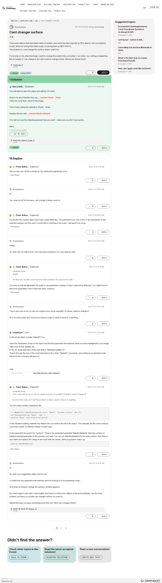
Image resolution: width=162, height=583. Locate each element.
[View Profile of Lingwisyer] (18, 332)
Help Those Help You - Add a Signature (46, 373)
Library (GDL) (26, 73)
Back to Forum (18, 557)
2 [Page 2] (60, 528)
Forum (22, 4)
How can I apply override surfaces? (134, 68)
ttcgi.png (17, 65)
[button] (88, 72)
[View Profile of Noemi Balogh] (99, 27)
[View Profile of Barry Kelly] (18, 86)
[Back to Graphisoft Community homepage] (9, 8)
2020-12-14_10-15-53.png (23, 509)
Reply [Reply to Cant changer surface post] (104, 72)
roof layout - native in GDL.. (131, 40)
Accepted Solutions (57, 557)
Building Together (52, 4)
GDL (119, 43)
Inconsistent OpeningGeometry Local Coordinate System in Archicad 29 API (132, 29)
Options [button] (108, 21)
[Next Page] (66, 528)
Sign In (154, 7)
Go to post (20, 134)
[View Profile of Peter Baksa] (21, 167)
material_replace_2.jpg (22, 140)
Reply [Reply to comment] (104, 148)
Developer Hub (69, 4)
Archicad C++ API (124, 35)
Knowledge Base (34, 4)
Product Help (84, 4)
